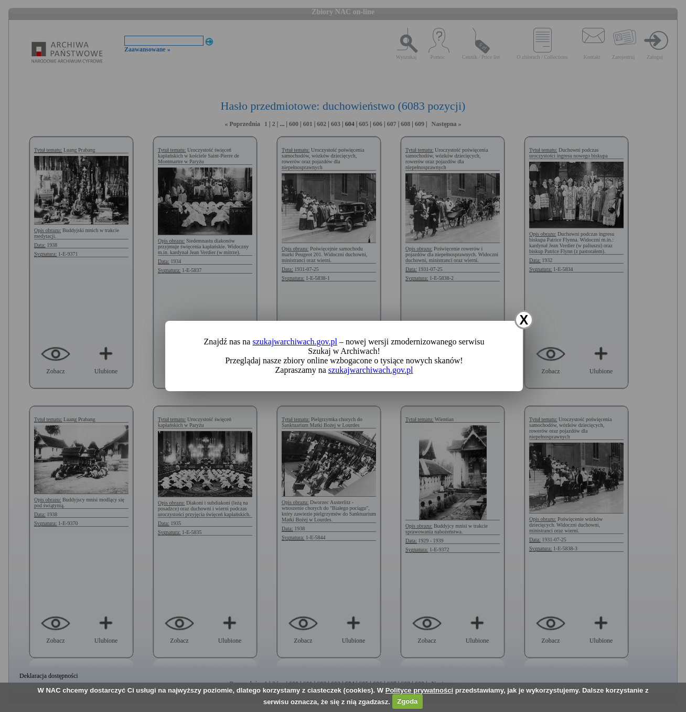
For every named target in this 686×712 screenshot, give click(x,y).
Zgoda (407, 701)
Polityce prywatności (419, 690)
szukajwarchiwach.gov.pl (294, 341)
